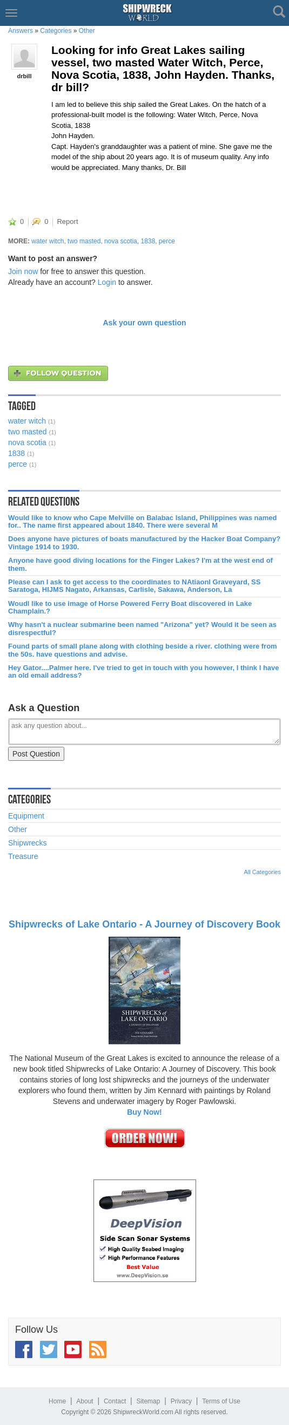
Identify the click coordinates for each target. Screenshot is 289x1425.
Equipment (26, 816)
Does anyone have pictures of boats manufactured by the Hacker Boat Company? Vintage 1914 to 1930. (144, 542)
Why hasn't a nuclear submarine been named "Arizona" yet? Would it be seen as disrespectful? (142, 628)
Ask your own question (144, 322)
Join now (23, 271)
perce (167, 241)
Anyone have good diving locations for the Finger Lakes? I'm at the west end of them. (140, 564)
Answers (20, 31)
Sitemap (148, 1401)
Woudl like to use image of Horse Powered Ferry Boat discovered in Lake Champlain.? (130, 607)
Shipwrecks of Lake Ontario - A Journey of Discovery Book (144, 924)
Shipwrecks (27, 842)
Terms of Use (221, 1401)
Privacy (181, 1401)
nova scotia (120, 241)
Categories (55, 31)
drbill (24, 76)
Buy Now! (144, 1112)
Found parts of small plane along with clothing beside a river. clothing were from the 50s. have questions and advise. (142, 650)
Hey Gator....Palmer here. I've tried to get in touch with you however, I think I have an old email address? (143, 671)
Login (107, 282)
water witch (47, 241)
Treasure (23, 856)
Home (57, 1401)
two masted (84, 241)
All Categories (262, 872)
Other (87, 31)
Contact (115, 1401)
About (84, 1401)
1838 (147, 241)
